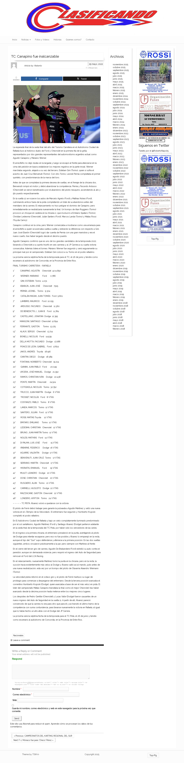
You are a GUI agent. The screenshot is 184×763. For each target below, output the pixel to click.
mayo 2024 (118, 116)
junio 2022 (118, 182)
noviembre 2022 (120, 168)
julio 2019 (117, 283)
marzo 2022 (118, 191)
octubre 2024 (119, 102)
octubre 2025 (119, 67)
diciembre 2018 (120, 303)
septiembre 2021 (121, 208)
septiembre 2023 (121, 139)
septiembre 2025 (121, 70)
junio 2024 (118, 113)
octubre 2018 (119, 309)
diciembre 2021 (120, 199)
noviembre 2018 (120, 306)
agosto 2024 (119, 107)
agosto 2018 (118, 311)
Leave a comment (20, 640)
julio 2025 (117, 76)
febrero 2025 (119, 90)
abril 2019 (117, 291)
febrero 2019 (119, 297)
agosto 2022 (119, 176)
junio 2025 (117, 79)
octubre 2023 (119, 136)
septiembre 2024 (121, 105)
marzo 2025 (118, 87)
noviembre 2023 (120, 133)
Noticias (26, 39)
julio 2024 (117, 110)
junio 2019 (117, 286)
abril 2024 (117, 119)
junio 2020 (118, 251)
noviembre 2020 (120, 237)
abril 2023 (117, 153)
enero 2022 (118, 196)
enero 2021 (118, 231)
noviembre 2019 (120, 271)
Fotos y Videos (42, 39)
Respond (22, 659)
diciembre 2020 (120, 234)
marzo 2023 (118, 156)
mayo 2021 (118, 219)
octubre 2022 (119, 171)
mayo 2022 (118, 185)
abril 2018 (117, 323)
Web (14, 700)
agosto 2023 (119, 142)
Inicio (14, 39)
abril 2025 (117, 84)
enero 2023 (118, 162)
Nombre (17, 689)
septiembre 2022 (121, 174)
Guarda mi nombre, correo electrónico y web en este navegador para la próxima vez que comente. (53, 709)
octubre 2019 (119, 274)
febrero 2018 (119, 329)
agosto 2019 (118, 280)
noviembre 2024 (120, 99)
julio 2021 (117, 214)
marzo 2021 (118, 225)
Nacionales (18, 635)
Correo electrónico (22, 694)
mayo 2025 (118, 82)
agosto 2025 (118, 73)
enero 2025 (118, 93)
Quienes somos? (74, 39)
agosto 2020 (119, 245)
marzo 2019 (118, 294)
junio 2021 (117, 217)
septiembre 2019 (121, 277)
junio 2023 (118, 148)
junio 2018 (117, 317)
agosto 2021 (118, 211)
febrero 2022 (119, 194)
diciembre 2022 (120, 165)
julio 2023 (117, 145)
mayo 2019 (118, 288)
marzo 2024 (118, 122)
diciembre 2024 (120, 96)
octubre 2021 (119, 205)
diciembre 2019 (120, 268)
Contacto (90, 39)
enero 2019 (118, 300)
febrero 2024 (119, 125)
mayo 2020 (118, 254)
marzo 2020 (118, 260)
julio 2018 (117, 314)
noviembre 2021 (120, 202)
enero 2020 (118, 265)
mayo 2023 (118, 151)
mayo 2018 (118, 320)
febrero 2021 (119, 228)
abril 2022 (117, 188)
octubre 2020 (119, 240)
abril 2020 (117, 257)
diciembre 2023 (120, 130)
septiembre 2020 (121, 242)
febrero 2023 (119, 159)
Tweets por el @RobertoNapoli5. (154, 151)
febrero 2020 (119, 263)
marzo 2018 (118, 326)
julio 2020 (117, 248)
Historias (58, 39)
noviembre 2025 (120, 64)
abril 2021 (117, 222)
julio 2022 (117, 179)
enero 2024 (118, 128)
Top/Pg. (155, 239)
